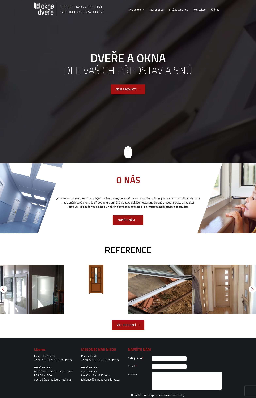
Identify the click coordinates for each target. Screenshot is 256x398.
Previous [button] (3, 289)
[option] (32, 289)
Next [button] (252, 289)
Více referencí (126, 325)
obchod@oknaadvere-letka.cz (52, 379)
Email (132, 366)
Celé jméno (135, 358)
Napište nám (126, 220)
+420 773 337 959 (88, 6)
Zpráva (132, 374)
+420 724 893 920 (90, 12)
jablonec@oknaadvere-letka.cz (100, 379)
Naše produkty (126, 89)
